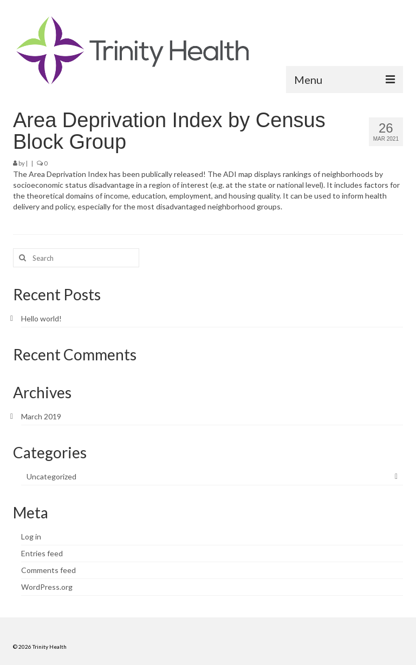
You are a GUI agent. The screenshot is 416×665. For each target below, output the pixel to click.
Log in (31, 536)
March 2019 (41, 416)
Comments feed (48, 570)
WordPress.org (47, 586)
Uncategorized (51, 476)
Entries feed (42, 553)
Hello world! (41, 318)
